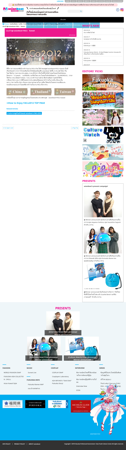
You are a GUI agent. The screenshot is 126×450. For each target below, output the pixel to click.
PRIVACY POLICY (19, 444)
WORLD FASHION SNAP (12, 372)
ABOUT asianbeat (34, 444)
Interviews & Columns (96, 20)
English (94, 1)
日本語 (67, 1)
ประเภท (10, 20)
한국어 (73, 1)
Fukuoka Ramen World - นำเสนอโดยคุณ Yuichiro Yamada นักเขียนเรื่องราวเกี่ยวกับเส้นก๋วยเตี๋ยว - (102, 53)
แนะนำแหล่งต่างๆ (34, 388)
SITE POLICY (7, 444)
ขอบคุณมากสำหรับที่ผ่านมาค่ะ (92, 39)
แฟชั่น (20, 24)
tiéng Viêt (107, 1)
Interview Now (81, 386)
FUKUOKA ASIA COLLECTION (32, 24)
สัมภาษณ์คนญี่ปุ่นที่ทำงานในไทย (86, 380)
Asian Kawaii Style (10, 383)
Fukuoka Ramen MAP (36, 384)
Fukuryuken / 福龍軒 (90, 60)
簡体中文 (80, 1)
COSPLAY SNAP (57, 372)
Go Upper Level (8, 128)
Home (7, 24)
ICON (78, 390)
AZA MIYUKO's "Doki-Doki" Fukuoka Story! (62, 381)
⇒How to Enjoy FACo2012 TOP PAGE (26, 102)
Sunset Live (32, 372)
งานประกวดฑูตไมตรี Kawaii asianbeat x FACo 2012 (24, 113)
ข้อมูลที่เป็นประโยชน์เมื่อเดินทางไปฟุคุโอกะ (110, 373)
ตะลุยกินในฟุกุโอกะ (53, 20)
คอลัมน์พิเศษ (115, 20)
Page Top (75, 128)
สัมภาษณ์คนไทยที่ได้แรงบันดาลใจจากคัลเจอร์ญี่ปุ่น (86, 373)
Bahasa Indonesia (117, 1)
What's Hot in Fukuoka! (31, 20)
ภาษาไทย (100, 1)
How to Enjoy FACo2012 (57, 24)
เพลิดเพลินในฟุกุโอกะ (73, 20)
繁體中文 (87, 1)
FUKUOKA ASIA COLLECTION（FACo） (14, 377)
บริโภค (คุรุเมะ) (105, 379)
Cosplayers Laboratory (60, 376)
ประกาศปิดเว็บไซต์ (89, 32)
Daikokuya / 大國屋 (89, 45)
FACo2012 (46, 24)
